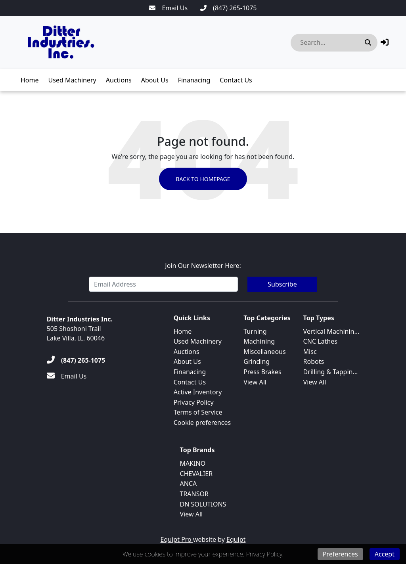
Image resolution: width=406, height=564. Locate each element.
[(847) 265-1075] (228, 8)
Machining (259, 341)
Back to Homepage (203, 179)
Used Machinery (72, 80)
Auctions (119, 80)
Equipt (235, 539)
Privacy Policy (194, 402)
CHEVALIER (196, 473)
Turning (254, 331)
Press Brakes (262, 371)
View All (254, 382)
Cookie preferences (202, 422)
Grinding (256, 361)
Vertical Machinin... (331, 331)
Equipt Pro (177, 539)
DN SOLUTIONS (203, 504)
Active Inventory (198, 392)
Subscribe (282, 284)
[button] (385, 42)
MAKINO (193, 463)
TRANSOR (194, 493)
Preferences (340, 554)
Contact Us (236, 80)
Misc (310, 351)
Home (30, 80)
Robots (313, 361)
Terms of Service (198, 412)
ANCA (188, 483)
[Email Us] (168, 8)
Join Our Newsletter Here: (203, 265)
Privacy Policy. (264, 554)
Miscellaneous (264, 351)
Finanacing (194, 80)
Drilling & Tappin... (330, 371)
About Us (155, 80)
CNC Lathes (320, 341)
